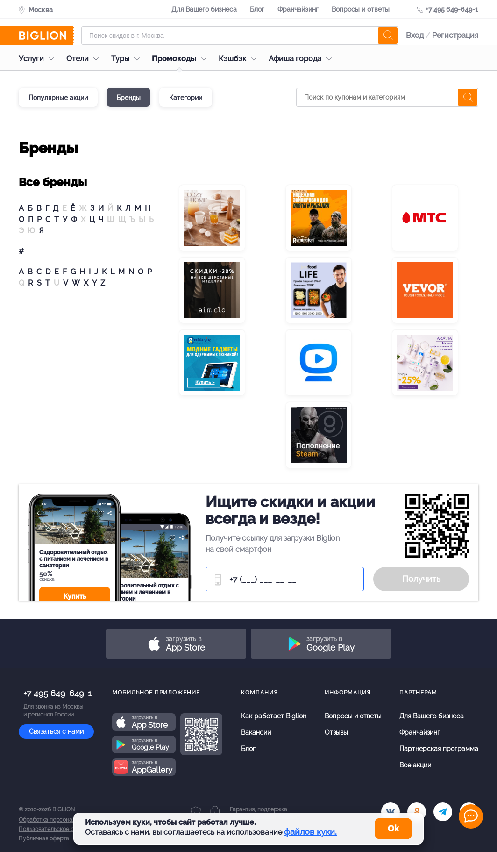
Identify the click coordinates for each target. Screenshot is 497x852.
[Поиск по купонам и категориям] (387, 97)
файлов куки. (310, 832)
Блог (257, 9)
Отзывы (336, 732)
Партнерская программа (438, 748)
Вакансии (256, 732)
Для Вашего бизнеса (204, 9)
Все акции (415, 765)
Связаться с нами (56, 731)
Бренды (128, 97)
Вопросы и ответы (361, 9)
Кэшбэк (240, 58)
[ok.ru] (416, 811)
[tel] (442, 811)
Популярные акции (58, 97)
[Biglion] (46, 35)
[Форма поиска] (239, 35)
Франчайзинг (298, 9)
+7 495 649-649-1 (452, 9)
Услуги (39, 58)
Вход (415, 35)
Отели (85, 58)
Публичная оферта (44, 838)
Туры (127, 58)
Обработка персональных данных (64, 819)
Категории (185, 97)
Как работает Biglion (273, 716)
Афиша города (302, 58)
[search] (388, 35)
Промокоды (181, 58)
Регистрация (455, 35)
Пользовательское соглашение (61, 829)
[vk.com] (390, 811)
